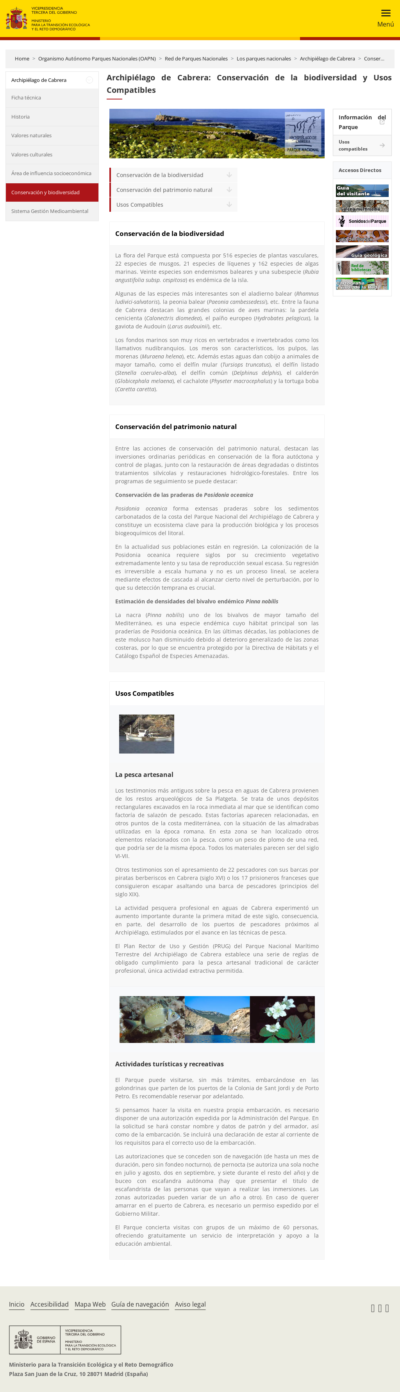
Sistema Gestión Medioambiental (49, 211)
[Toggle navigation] (383, 18)
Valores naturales (31, 135)
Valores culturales (31, 154)
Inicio (17, 1304)
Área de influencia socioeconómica (51, 173)
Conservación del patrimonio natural (164, 189)
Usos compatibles (353, 145)
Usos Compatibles (139, 204)
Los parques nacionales (264, 58)
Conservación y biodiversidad (45, 192)
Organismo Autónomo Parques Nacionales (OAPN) (97, 58)
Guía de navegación (140, 1304)
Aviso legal (190, 1304)
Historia (20, 116)
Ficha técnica (26, 97)
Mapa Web (90, 1304)
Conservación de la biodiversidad (160, 175)
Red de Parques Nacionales (196, 58)
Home (22, 58)
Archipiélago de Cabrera (327, 58)
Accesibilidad (49, 1304)
